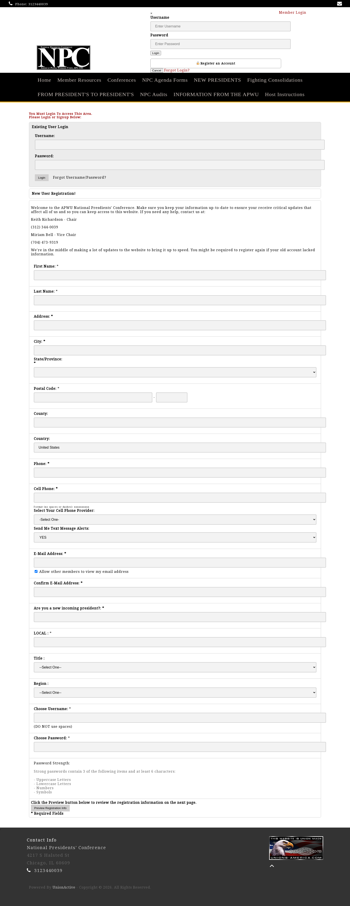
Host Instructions (285, 94)
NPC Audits (153, 94)
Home (44, 80)
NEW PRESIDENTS (217, 80)
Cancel (156, 70)
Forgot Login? (177, 70)
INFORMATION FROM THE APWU (216, 94)
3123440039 (38, 4)
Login (155, 53)
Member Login (294, 12)
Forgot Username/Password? (79, 177)
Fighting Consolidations (274, 80)
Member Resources (79, 80)
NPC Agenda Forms (165, 80)
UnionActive (64, 887)
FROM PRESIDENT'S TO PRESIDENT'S (86, 94)
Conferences (121, 80)
